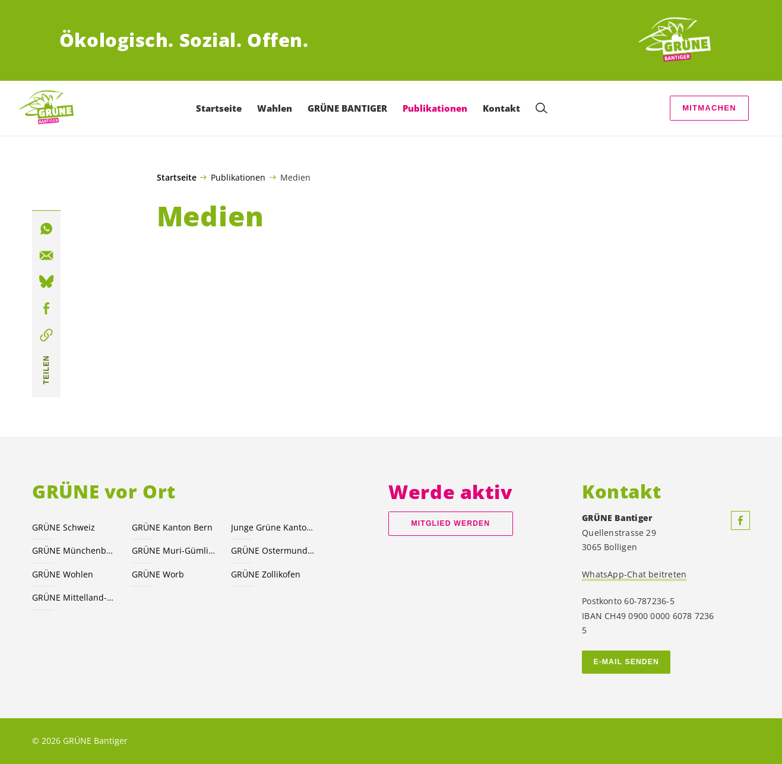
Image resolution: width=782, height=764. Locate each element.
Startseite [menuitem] (219, 108)
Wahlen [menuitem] (274, 108)
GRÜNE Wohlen (62, 574)
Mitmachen (709, 107)
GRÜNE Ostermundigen (273, 550)
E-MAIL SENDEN (626, 662)
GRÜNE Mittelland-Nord (74, 597)
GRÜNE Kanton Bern (172, 527)
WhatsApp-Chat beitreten (634, 574)
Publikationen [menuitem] (435, 108)
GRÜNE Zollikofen (265, 574)
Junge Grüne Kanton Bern (273, 527)
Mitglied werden (450, 523)
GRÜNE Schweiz (63, 527)
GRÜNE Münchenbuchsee (74, 550)
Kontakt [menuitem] (501, 108)
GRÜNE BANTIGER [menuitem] (347, 108)
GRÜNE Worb (158, 574)
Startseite (177, 177)
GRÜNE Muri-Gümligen (174, 550)
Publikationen (238, 177)
